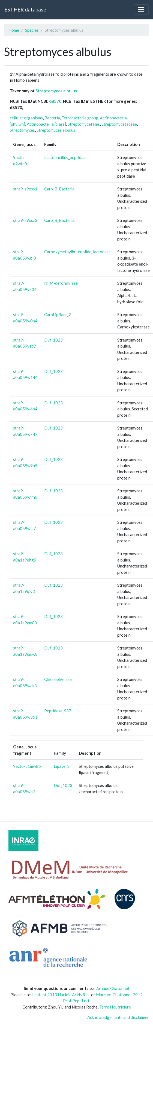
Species (32, 30)
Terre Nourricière (115, 1006)
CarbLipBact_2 (57, 314)
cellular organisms (26, 117)
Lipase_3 (62, 766)
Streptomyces (22, 130)
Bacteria (52, 117)
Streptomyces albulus (56, 90)
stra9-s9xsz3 (25, 220)
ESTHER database (25, 9)
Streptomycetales (84, 124)
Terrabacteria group (80, 117)
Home (13, 30)
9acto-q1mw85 (27, 766)
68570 (55, 101)
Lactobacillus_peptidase (66, 157)
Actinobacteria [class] (46, 124)
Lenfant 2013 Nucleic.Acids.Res (60, 994)
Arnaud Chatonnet (113, 988)
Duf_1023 (53, 339)
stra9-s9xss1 (25, 188)
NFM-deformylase (61, 283)
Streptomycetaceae (119, 124)
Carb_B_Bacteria (59, 188)
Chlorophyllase (58, 679)
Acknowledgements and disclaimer (118, 1017)
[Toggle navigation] (141, 9)
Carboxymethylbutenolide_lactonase (77, 251)
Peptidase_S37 (57, 710)
